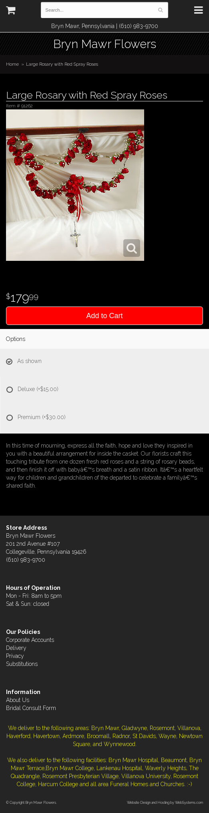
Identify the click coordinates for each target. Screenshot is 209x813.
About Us (17, 700)
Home (12, 64)
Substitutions (22, 664)
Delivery (16, 648)
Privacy (15, 656)
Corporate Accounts (30, 640)
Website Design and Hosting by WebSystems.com (165, 802)
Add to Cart (104, 316)
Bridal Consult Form (31, 708)
